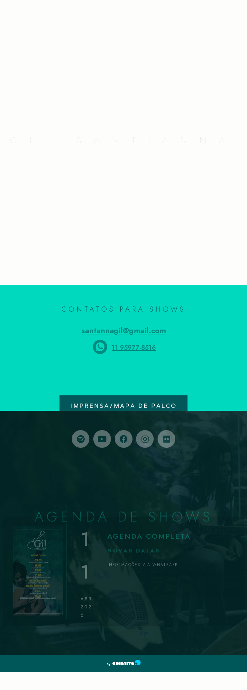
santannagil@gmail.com (123, 330)
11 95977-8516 (134, 347)
